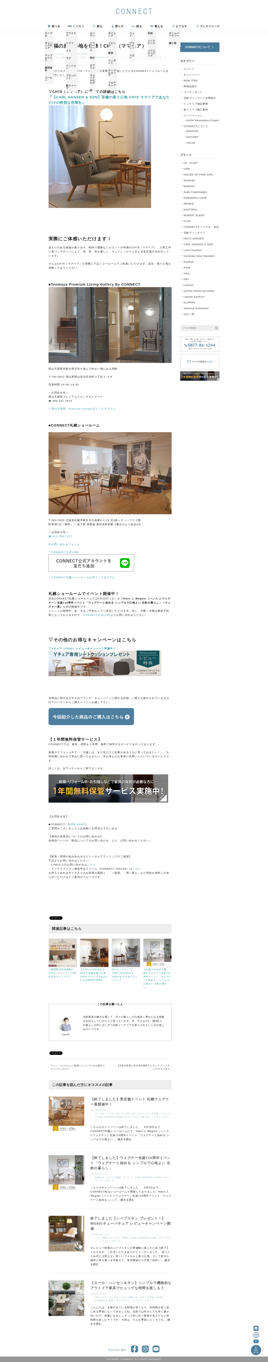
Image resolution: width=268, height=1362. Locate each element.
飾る (100, 26)
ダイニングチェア (125, 1113)
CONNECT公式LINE (97, 614)
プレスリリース (210, 26)
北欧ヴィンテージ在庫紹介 (200, 97)
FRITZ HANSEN (194, 238)
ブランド (161, 57)
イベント (121, 57)
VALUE (191, 142)
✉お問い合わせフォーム (64, 544)
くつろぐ (78, 26)
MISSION (192, 131)
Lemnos (189, 285)
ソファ (110, 1113)
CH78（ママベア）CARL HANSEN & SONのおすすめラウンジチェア (125, 974)
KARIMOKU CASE (195, 197)
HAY (186, 279)
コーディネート (193, 92)
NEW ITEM (191, 80)
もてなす (181, 26)
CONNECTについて (196, 126)
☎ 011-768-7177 (60, 536)
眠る (139, 26)
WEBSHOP (256, 1352)
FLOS (187, 221)
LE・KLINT (191, 162)
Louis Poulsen (193, 250)
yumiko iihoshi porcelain (199, 290)
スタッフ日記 (79, 57)
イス (55, 57)
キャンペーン (136, 57)
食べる (56, 26)
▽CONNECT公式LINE (64, 552)
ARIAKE (189, 203)
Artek (187, 267)
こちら (91, 864)
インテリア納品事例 (196, 103)
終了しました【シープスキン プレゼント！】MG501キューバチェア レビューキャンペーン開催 (130, 1223)
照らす (119, 26)
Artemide (189, 180)
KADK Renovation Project (202, 120)
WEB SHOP (77, 824)
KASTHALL (191, 209)
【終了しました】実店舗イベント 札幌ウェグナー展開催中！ (129, 1101)
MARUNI (189, 186)
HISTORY (192, 136)
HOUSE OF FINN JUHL (198, 174)
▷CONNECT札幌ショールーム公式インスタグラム (82, 577)
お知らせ (65, 57)
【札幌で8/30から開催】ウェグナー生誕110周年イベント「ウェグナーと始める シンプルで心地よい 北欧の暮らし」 (157, 978)
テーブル (99, 1113)
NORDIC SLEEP (194, 215)
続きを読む (125, 1139)
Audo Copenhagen (195, 192)
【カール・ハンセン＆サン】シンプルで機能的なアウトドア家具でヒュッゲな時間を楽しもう (131, 1285)
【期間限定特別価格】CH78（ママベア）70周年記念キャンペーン (62, 973)
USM (187, 168)
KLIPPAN (189, 302)
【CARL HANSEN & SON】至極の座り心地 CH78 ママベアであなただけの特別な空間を (94, 974)
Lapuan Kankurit (194, 296)
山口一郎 (189, 314)
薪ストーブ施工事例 (196, 109)
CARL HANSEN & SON (101, 57)
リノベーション (193, 115)
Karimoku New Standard (199, 255)
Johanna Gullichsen (196, 308)
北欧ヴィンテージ (194, 232)
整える (159, 26)
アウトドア (101, 1297)
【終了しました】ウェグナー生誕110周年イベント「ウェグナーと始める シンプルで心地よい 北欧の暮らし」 (130, 1163)
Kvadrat (188, 261)
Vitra (187, 273)
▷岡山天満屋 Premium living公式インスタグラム (82, 408)
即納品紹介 (190, 86)
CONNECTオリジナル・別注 (201, 226)
